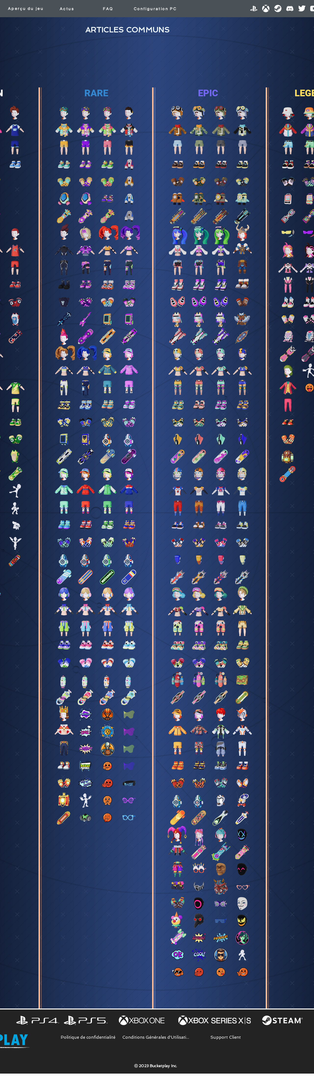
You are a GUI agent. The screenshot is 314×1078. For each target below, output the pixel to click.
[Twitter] (302, 8)
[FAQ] (108, 9)
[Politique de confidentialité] (87, 1037)
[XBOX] (266, 8)
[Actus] (66, 9)
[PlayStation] (254, 8)
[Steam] (278, 8)
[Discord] (290, 8)
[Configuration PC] (155, 9)
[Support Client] (225, 1037)
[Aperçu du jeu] (25, 9)
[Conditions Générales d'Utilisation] (156, 1037)
